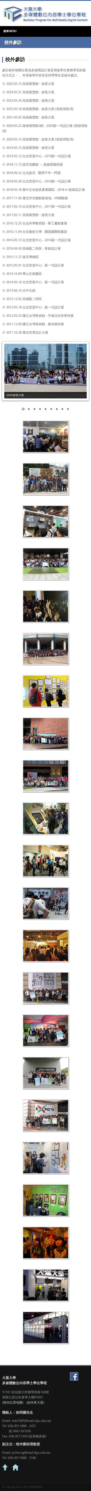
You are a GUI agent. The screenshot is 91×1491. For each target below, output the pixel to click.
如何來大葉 (35, 1402)
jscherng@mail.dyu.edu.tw (31, 1453)
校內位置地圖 (13, 1402)
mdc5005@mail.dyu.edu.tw (31, 1421)
